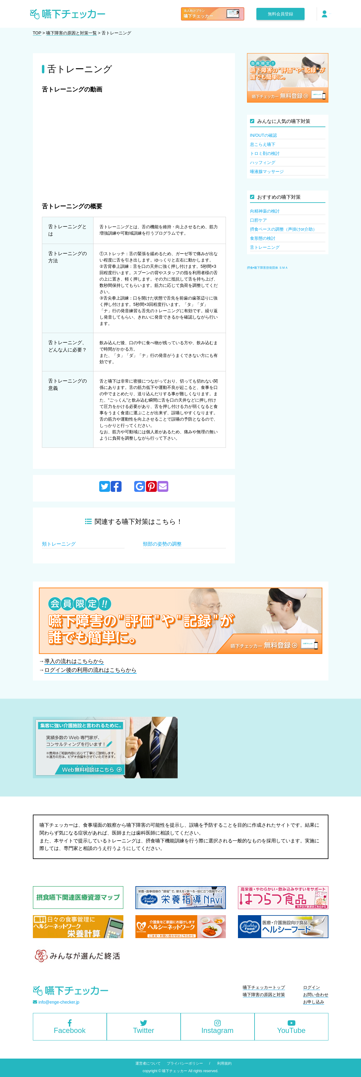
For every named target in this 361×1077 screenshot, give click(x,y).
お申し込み (313, 1001)
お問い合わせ (315, 994)
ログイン (311, 987)
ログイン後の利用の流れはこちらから (90, 670)
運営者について (148, 1063)
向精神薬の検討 (265, 211)
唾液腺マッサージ (267, 171)
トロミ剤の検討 (265, 153)
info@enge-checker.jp (59, 1002)
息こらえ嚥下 (262, 144)
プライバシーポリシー (185, 1063)
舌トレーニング (265, 247)
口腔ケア (258, 220)
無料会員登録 (280, 13)
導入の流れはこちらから (74, 661)
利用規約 (224, 1063)
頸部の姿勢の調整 (162, 544)
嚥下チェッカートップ (264, 987)
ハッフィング (262, 162)
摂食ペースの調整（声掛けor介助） (283, 229)
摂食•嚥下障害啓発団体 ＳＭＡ (267, 267)
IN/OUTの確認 (263, 135)
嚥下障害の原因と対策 (264, 994)
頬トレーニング (59, 544)
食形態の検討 (262, 238)
